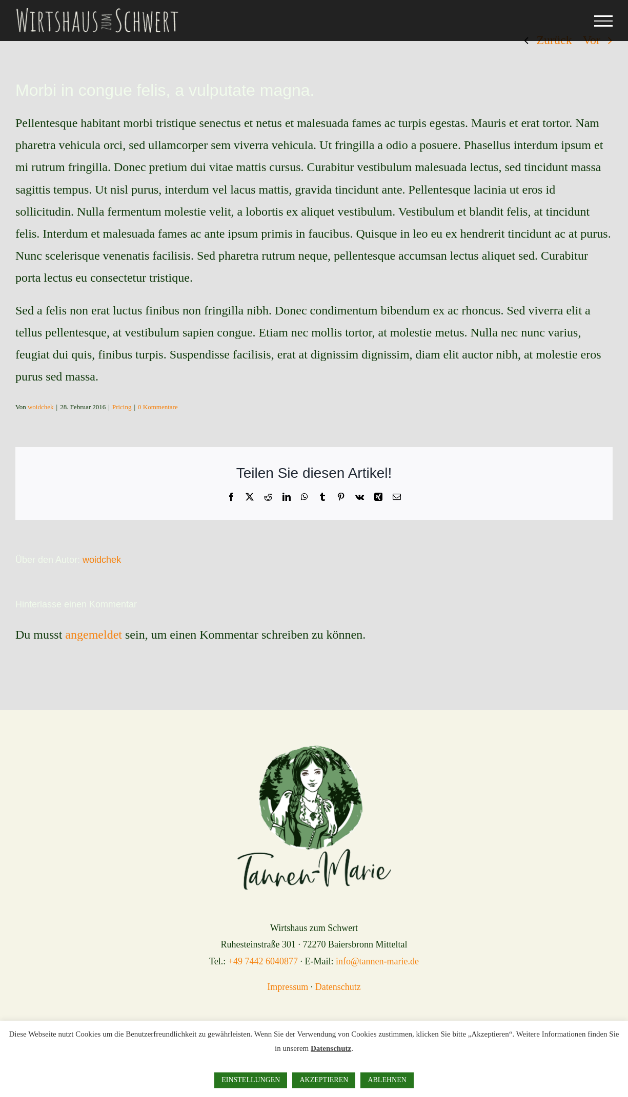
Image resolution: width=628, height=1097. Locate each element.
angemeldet (93, 634)
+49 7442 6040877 (263, 961)
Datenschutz (338, 987)
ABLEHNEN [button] (387, 1080)
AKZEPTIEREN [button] (323, 1080)
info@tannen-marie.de (377, 961)
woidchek (41, 407)
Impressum (287, 987)
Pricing (122, 407)
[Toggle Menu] (603, 21)
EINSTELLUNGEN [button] (250, 1080)
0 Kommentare (158, 407)
